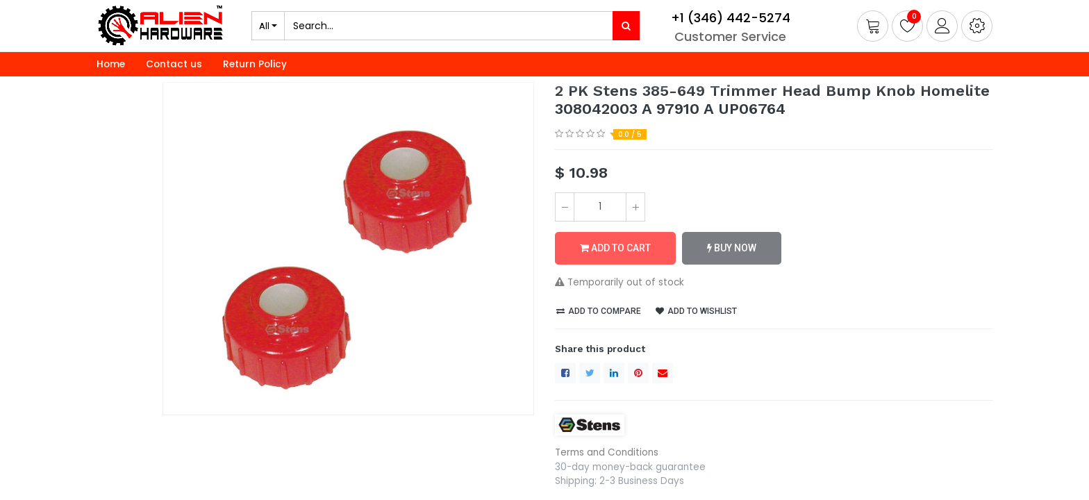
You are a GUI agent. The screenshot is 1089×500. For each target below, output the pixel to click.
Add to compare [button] (598, 311)
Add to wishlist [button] (696, 311)
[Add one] (635, 207)
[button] (976, 26)
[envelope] (662, 372)
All (264, 25)
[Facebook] (565, 372)
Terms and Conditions (606, 452)
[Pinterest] (638, 372)
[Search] (626, 25)
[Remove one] (565, 207)
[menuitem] (111, 64)
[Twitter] (589, 372)
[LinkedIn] (614, 372)
